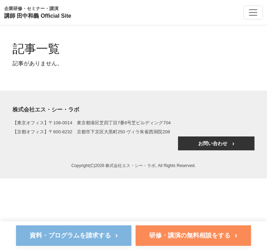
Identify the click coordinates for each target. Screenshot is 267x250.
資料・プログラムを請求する (74, 235)
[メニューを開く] (253, 12)
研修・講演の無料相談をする (193, 235)
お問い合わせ (216, 143)
